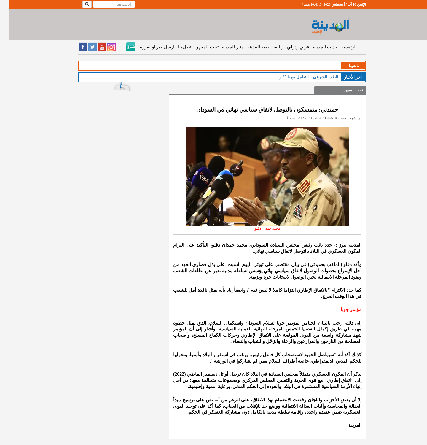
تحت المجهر (198, 46)
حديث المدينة (317, 46)
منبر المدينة (224, 46)
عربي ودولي (289, 46)
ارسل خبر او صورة (148, 46)
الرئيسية (340, 46)
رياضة (269, 46)
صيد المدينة (249, 46)
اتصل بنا (176, 46)
